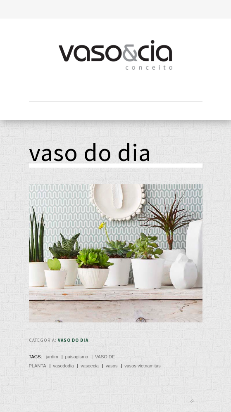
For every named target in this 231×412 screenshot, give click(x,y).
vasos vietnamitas (142, 365)
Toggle (115, 9)
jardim (52, 356)
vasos (112, 365)
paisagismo (76, 356)
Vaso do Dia (73, 340)
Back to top (192, 401)
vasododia (63, 365)
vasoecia (89, 365)
